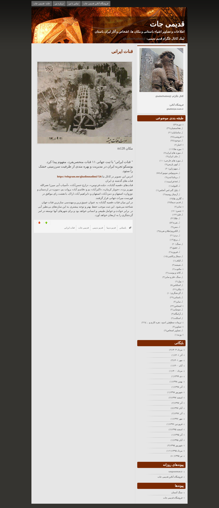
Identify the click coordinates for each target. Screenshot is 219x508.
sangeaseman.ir (176, 471)
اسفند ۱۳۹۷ (176, 397)
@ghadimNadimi (134, 38)
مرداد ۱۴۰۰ (177, 371)
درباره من (59, 3)
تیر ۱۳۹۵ (178, 456)
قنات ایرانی (122, 51)
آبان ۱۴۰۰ (177, 365)
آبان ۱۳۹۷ (177, 408)
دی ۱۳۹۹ (178, 376)
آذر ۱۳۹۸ (178, 387)
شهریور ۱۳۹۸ (176, 392)
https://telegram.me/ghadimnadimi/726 (79, 176)
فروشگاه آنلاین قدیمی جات (95, 3)
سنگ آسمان (176, 492)
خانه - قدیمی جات (41, 3)
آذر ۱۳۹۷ (178, 403)
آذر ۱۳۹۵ (178, 434)
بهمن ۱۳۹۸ (177, 381)
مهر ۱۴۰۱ (177, 360)
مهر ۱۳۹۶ (177, 418)
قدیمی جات (167, 24)
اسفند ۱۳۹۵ (176, 429)
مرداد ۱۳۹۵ (177, 450)
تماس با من (73, 3)
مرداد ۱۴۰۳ (177, 349)
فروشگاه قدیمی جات (173, 498)
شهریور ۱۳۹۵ (176, 445)
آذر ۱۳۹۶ (178, 413)
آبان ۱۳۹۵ (177, 440)
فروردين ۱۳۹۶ (175, 424)
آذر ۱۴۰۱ (178, 355)
